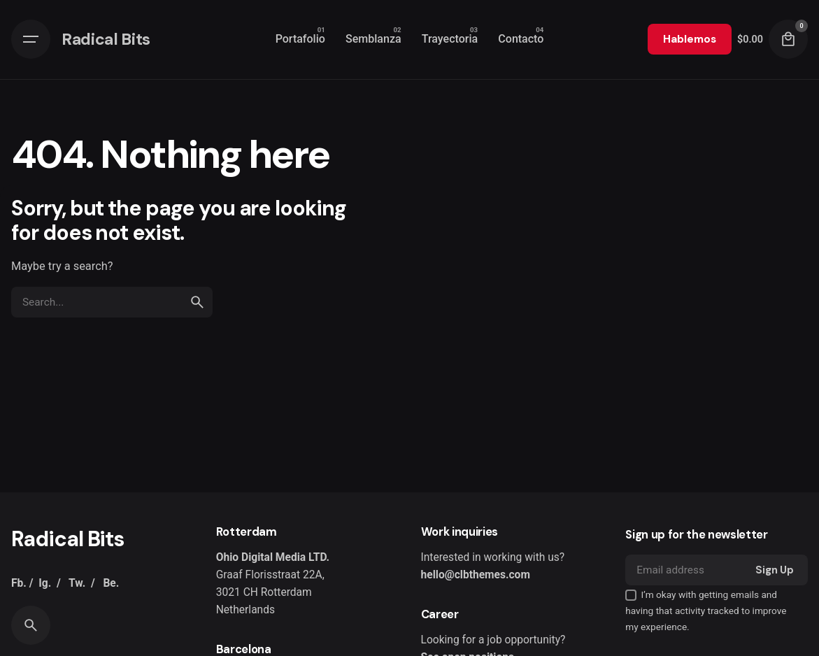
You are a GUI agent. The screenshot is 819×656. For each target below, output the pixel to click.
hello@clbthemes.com (475, 575)
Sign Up (774, 570)
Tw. (77, 583)
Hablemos (689, 39)
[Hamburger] (30, 39)
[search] (197, 302)
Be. (111, 583)
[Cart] (788, 39)
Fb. (19, 583)
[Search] (30, 625)
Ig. (44, 583)
